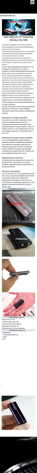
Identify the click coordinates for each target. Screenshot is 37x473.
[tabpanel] (18, 183)
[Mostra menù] (32, 2)
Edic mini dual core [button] (6, 452)
